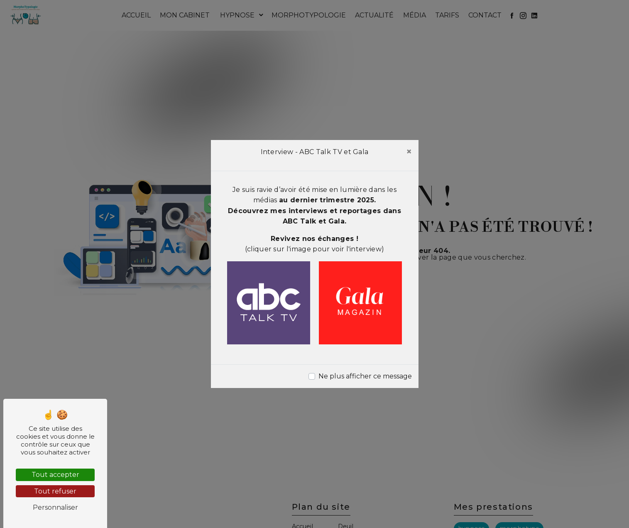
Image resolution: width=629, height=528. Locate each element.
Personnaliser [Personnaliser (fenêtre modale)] (55, 507)
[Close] (409, 151)
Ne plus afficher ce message (365, 376)
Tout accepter (55, 475)
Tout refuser (55, 491)
